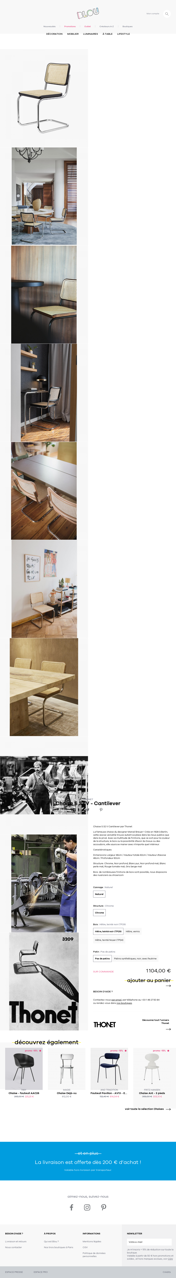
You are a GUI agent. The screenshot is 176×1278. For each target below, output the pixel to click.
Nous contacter (13, 1247)
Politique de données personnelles (94, 1255)
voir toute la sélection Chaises (146, 1109)
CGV (170, 1258)
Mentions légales (92, 1241)
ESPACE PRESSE (14, 1272)
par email (116, 999)
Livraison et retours (15, 1241)
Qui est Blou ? (51, 1241)
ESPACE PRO (41, 1272)
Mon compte (153, 13)
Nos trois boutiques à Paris (58, 1247)
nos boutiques (124, 1003)
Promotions (70, 26)
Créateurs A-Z (107, 26)
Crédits (167, 1272)
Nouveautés (49, 26)
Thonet (88, 799)
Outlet (87, 26)
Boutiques (128, 26)
